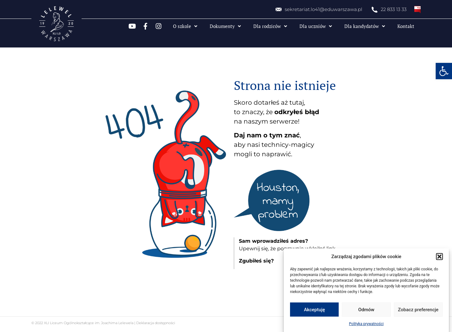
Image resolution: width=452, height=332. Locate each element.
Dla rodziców (270, 26)
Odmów (366, 310)
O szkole (185, 26)
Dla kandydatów (364, 26)
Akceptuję (314, 310)
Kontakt (405, 26)
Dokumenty (225, 26)
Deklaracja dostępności (155, 323)
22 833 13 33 (393, 9)
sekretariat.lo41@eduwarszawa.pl (323, 9)
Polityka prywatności (366, 324)
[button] (444, 71)
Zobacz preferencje (418, 310)
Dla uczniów (315, 26)
